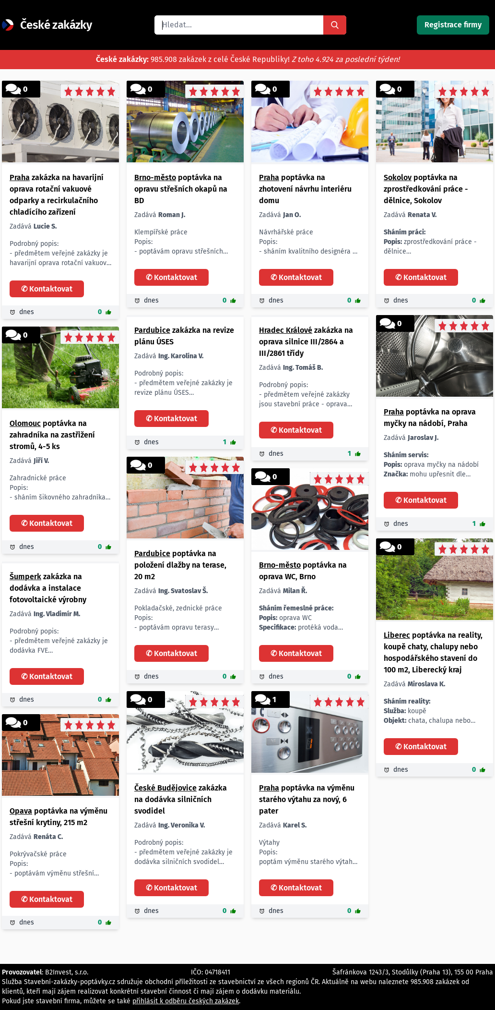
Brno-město (155, 177)
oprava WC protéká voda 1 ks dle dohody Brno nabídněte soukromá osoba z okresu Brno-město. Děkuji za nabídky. (306, 618)
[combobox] (238, 25)
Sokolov (398, 177)
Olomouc (25, 423)
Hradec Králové (285, 330)
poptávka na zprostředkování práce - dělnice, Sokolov (426, 189)
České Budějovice (165, 787)
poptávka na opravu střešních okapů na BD (180, 189)
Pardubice (152, 330)
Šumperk (25, 576)
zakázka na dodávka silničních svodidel (180, 799)
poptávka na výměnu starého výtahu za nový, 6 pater (306, 799)
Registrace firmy (453, 24)
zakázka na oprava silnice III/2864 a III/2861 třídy (306, 342)
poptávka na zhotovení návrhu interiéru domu (305, 189)
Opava (21, 810)
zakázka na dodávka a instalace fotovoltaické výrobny (48, 588)
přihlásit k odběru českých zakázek (185, 1001)
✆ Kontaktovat (46, 288)
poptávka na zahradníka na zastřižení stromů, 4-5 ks (52, 435)
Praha (20, 177)
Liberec (397, 635)
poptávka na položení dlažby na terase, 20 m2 (180, 565)
